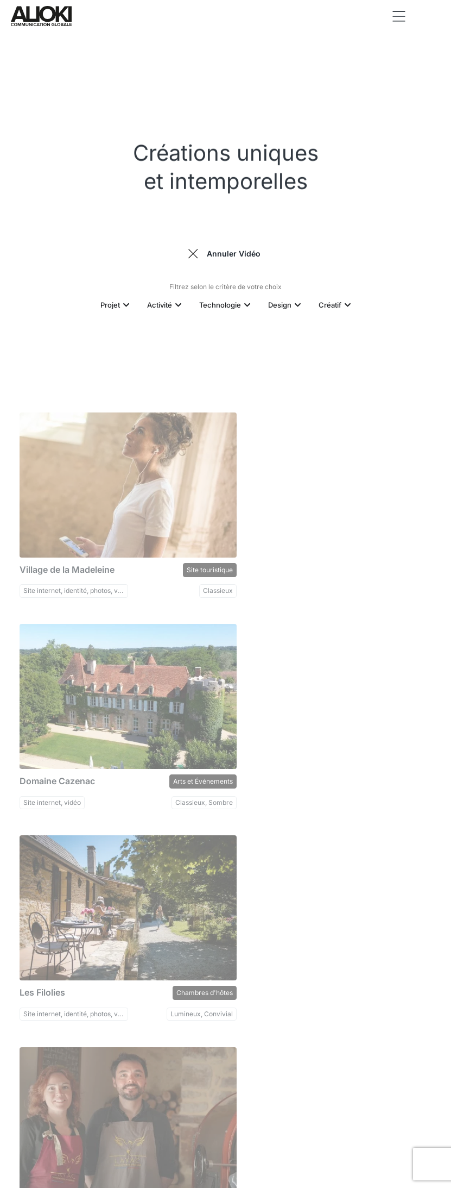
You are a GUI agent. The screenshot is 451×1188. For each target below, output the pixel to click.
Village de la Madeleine (63, 559)
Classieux (199, 580)
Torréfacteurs (410, 760)
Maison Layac (262, 760)
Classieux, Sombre (402, 580)
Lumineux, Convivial (182, 781)
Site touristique (190, 559)
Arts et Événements (401, 559)
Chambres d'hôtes (185, 760)
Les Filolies (39, 760)
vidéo (246, 781)
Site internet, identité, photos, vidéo (68, 580)
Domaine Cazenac (271, 559)
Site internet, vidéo (266, 580)
